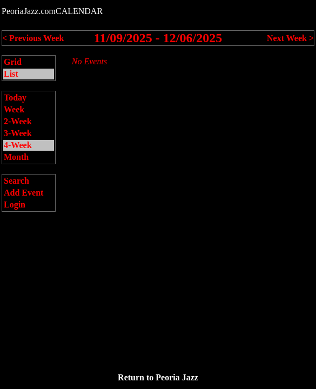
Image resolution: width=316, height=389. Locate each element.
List (11, 73)
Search (16, 180)
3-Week (18, 133)
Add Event (23, 192)
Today (15, 97)
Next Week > (290, 38)
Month (16, 157)
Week (14, 109)
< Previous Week (33, 38)
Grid (13, 61)
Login (14, 204)
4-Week (18, 145)
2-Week (18, 121)
